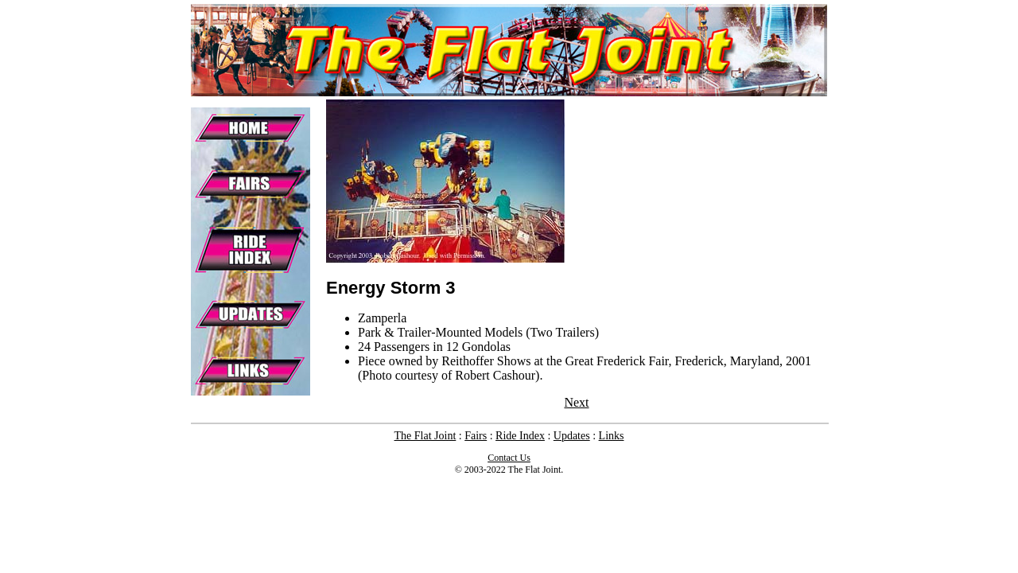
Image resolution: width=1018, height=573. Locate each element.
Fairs (475, 436)
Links (611, 436)
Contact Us (509, 457)
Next (576, 402)
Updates (572, 436)
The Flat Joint (425, 436)
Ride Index (520, 436)
